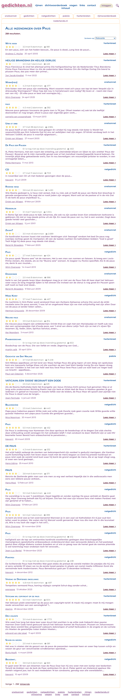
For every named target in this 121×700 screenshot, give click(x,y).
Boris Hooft (11, 652)
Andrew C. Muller (14, 53)
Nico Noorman (12, 417)
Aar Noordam (12, 332)
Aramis (8, 609)
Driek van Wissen (14, 138)
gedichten (29, 16)
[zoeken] (117, 5)
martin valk (11, 349)
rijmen (39, 5)
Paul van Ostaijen (14, 374)
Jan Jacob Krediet (14, 75)
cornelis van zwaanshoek (18, 116)
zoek (65, 694)
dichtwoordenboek (56, 5)
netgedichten (48, 16)
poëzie (66, 16)
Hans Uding (11, 463)
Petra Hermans (13, 163)
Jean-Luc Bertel (13, 550)
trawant (9, 180)
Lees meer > (109, 53)
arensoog (10, 589)
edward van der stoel (16, 633)
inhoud (65, 8)
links (82, 5)
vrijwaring (36, 694)
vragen (73, 5)
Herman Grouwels (14, 310)
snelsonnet (11, 16)
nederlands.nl (60, 21)
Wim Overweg (12, 97)
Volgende (25, 684)
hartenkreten (83, 16)
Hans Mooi (10, 483)
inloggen (106, 5)
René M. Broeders (14, 245)
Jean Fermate (12, 398)
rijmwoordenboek (107, 16)
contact (91, 5)
